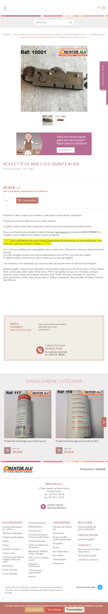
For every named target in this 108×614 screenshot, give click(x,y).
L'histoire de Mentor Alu (62, 528)
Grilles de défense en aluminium (38, 546)
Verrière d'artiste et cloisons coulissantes (38, 535)
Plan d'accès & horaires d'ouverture (89, 550)
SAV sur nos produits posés (38, 558)
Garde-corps (8, 553)
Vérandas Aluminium (12, 533)
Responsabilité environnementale (61, 538)
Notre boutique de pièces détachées (87, 528)
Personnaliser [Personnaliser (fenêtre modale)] (74, 609)
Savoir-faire (58, 533)
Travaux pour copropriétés (35, 571)
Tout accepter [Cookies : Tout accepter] (34, 609)
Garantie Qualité (86, 539)
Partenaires (58, 563)
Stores (5, 545)
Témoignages (59, 559)
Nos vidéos (58, 555)
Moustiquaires (35, 526)
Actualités (58, 543)
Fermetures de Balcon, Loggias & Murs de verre (13, 559)
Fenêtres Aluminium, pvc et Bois (12, 528)
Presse (56, 547)
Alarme (31, 576)
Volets (5, 541)
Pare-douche (34, 530)
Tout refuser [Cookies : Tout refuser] (54, 609)
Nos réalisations (60, 551)
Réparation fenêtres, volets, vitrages (38, 552)
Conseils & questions (88, 559)
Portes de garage (36, 541)
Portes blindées (10, 573)
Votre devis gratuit (87, 555)
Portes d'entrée (9, 569)
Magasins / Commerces (34, 565)
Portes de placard (37, 522)
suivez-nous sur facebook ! (57, 506)
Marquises (7, 565)
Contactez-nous (56, 350)
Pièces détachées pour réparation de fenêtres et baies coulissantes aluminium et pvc (50, 34)
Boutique (6, 34)
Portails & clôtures (11, 549)
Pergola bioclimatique (13, 537)
